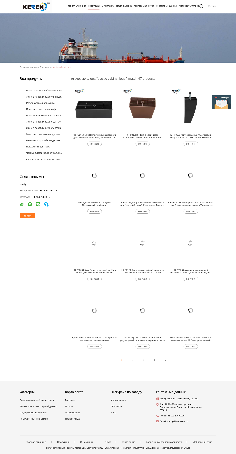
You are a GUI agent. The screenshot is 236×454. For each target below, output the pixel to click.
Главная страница (76, 6)
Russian (212, 6)
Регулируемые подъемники (40, 103)
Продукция (94, 6)
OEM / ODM (116, 406)
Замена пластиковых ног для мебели (44, 121)
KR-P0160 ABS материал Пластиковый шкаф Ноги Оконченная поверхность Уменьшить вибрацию (190, 203)
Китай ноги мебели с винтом (60, 448)
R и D (113, 412)
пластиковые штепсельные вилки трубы (44, 159)
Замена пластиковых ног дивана (43, 128)
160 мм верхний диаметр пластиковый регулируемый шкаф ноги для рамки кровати (142, 338)
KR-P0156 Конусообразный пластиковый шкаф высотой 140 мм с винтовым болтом (191, 136)
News (108, 442)
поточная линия (118, 400)
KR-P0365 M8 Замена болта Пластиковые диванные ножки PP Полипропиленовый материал (190, 339)
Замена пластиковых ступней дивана (44, 96)
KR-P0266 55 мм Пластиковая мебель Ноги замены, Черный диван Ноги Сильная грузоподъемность (94, 271)
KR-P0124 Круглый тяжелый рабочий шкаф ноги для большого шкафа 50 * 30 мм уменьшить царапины (142, 271)
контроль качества (144, 6)
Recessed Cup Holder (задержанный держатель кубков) (44, 140)
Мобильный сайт (202, 442)
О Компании (108, 6)
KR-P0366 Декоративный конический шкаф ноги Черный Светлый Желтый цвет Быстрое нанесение (142, 203)
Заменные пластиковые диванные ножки (44, 134)
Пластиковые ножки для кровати (43, 115)
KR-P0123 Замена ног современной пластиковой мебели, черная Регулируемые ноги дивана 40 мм (190, 271)
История (69, 406)
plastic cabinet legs (61, 67)
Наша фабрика (124, 6)
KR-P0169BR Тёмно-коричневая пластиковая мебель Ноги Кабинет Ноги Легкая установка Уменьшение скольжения (142, 136)
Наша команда (72, 419)
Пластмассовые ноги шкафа (41, 109)
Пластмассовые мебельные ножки (44, 90)
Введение (70, 400)
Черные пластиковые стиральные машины (44, 153)
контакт (94, 143)
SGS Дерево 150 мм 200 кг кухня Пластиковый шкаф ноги (94, 203)
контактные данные (166, 6)
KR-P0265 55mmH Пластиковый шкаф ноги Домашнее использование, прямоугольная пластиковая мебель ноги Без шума (94, 136)
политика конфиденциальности (164, 442)
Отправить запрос (189, 6)
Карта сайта (128, 442)
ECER (187, 448)
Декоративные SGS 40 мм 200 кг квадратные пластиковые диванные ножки (94, 338)
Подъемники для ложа (38, 146)
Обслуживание (72, 412)
